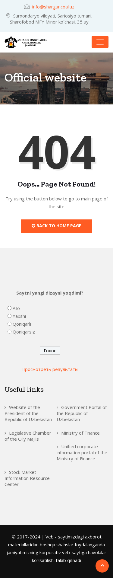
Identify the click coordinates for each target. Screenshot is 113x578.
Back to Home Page (56, 225)
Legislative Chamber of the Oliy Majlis (28, 436)
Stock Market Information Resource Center (27, 478)
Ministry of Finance (80, 433)
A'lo (16, 308)
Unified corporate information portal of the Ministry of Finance (82, 452)
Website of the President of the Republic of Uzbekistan (28, 413)
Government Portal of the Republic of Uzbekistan (82, 413)
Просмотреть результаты (49, 369)
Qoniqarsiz (24, 332)
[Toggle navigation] (100, 42)
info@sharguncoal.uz (53, 7)
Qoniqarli (22, 324)
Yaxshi (19, 316)
